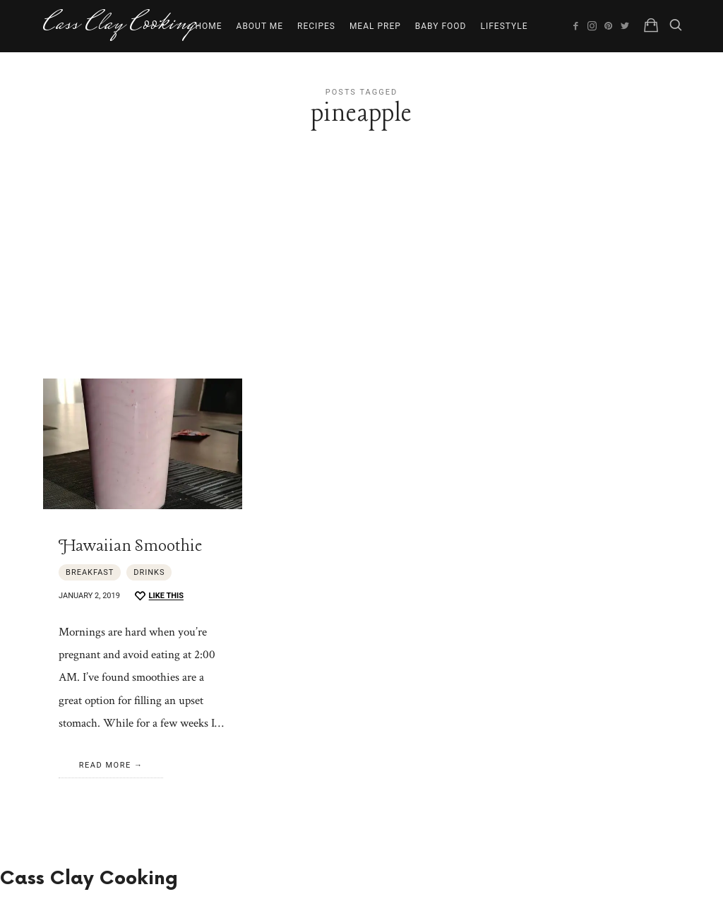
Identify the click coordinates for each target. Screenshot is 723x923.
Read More (105, 765)
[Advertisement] (361, 272)
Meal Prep (375, 26)
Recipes (316, 26)
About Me (260, 26)
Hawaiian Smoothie (130, 546)
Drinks (149, 572)
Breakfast (90, 572)
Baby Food (441, 26)
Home (208, 26)
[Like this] (158, 596)
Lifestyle (503, 26)
